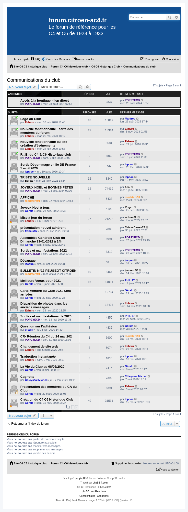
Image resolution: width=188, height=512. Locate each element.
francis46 (31, 230)
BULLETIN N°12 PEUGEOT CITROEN (48, 270)
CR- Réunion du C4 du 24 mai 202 (46, 336)
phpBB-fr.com (100, 482)
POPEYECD (32, 103)
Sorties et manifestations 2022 (43, 250)
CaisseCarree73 (135, 227)
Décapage (27, 260)
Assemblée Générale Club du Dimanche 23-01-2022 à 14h (42, 239)
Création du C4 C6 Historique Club (46, 399)
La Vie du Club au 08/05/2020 (42, 366)
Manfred (130, 118)
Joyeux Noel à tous (35, 207)
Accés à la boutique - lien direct (44, 100)
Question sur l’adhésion (38, 326)
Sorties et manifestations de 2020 (45, 316)
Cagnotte (27, 376)
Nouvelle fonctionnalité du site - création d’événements (44, 143)
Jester (107, 487)
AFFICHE (27, 197)
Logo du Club (30, 119)
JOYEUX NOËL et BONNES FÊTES (46, 187)
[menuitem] (35, 59)
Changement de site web (39, 346)
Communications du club (33, 80)
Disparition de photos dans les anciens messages (43, 305)
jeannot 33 (131, 270)
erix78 (29, 329)
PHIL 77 (130, 280)
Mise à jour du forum (36, 217)
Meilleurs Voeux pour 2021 (40, 281)
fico (127, 187)
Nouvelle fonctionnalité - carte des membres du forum (46, 131)
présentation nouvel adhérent (43, 227)
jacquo (29, 263)
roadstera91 (32, 200)
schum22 (131, 217)
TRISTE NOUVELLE (35, 177)
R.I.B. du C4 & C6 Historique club (45, 154)
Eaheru (29, 122)
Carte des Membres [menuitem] (58, 59)
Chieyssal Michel (36, 379)
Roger (129, 207)
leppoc (29, 171)
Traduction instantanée (38, 356)
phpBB (82, 478)
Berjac (29, 180)
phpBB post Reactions (94, 491)
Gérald (29, 210)
